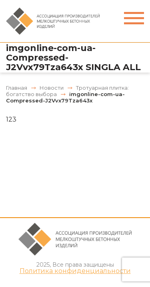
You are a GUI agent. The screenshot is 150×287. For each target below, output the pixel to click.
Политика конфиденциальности (75, 271)
